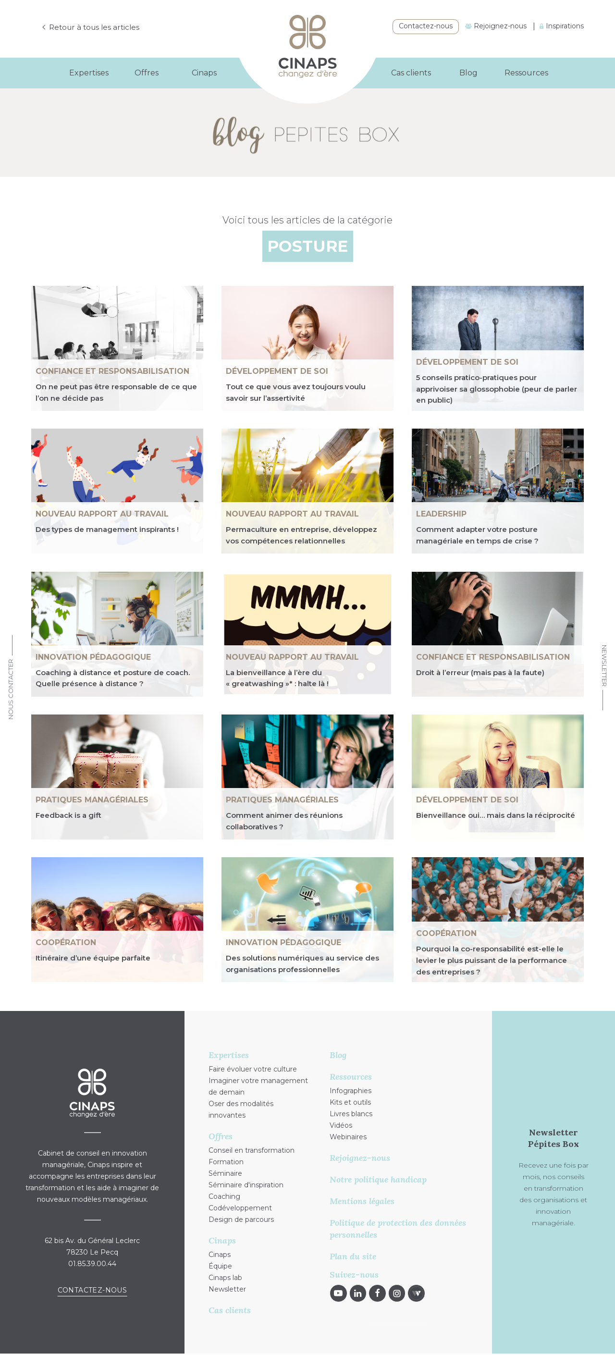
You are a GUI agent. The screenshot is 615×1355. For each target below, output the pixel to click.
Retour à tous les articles (96, 27)
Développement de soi (277, 371)
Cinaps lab (225, 1277)
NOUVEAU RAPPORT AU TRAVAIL (102, 513)
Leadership (441, 513)
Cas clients (411, 72)
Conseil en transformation (252, 1150)
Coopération (66, 942)
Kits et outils (350, 1102)
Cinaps (220, 1254)
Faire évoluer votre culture (253, 1069)
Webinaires (348, 1137)
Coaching (224, 1196)
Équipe (220, 1266)
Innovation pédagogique (93, 657)
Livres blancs (351, 1113)
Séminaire (225, 1173)
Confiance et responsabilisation (112, 371)
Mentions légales (362, 1201)
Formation (226, 1162)
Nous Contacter (10, 689)
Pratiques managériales (92, 799)
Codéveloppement (240, 1208)
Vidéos (341, 1125)
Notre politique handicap (378, 1179)
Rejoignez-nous (496, 26)
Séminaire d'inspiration (246, 1185)
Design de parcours (241, 1219)
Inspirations (562, 26)
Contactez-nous (426, 26)
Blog (468, 72)
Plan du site (353, 1256)
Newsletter (604, 666)
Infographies (350, 1090)
